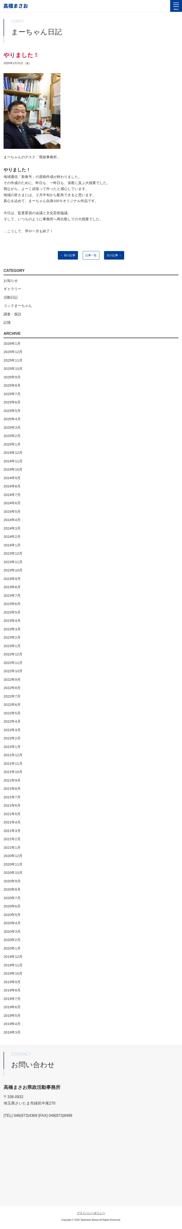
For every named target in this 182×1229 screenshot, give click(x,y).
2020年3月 (12, 931)
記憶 (7, 322)
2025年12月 (13, 352)
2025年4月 (12, 419)
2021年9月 (12, 780)
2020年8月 (12, 889)
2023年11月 (13, 562)
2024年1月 (12, 545)
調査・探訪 (12, 314)
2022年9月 (12, 679)
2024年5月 (12, 511)
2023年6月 (12, 604)
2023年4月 (12, 621)
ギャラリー (12, 289)
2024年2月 (12, 537)
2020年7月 (12, 898)
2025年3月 (12, 427)
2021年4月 (12, 822)
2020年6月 (12, 906)
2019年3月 (12, 1032)
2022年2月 (12, 738)
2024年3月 (12, 528)
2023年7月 (12, 595)
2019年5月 (12, 1015)
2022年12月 (13, 654)
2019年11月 (13, 965)
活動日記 (11, 297)
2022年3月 (12, 730)
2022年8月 (12, 688)
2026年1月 (12, 343)
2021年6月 (12, 805)
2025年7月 (12, 394)
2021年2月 (12, 839)
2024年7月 (12, 495)
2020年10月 (13, 873)
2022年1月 (12, 747)
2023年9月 (12, 579)
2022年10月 (13, 671)
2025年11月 (13, 360)
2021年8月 (12, 789)
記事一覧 (91, 255)
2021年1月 (12, 847)
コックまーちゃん (18, 306)
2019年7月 (12, 999)
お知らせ (11, 281)
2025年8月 (12, 385)
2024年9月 (12, 478)
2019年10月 (13, 973)
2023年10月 (13, 570)
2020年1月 (12, 948)
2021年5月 (12, 814)
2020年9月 (12, 881)
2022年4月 (12, 721)
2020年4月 (12, 923)
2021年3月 (12, 831)
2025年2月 (12, 436)
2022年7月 (12, 696)
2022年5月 (12, 713)
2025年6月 (12, 402)
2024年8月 (12, 486)
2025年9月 (12, 377)
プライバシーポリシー (91, 1213)
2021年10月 (13, 772)
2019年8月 (12, 990)
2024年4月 (12, 520)
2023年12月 (13, 553)
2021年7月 (12, 797)
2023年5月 (12, 612)
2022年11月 (13, 663)
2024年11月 (13, 461)
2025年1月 (12, 444)
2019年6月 (12, 1007)
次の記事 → (114, 255)
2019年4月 (12, 1024)
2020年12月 (13, 856)
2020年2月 (12, 940)
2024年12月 (13, 453)
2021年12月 (13, 755)
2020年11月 (13, 864)
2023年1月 (12, 646)
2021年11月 (13, 763)
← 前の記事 (67, 255)
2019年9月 (12, 982)
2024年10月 (13, 469)
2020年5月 (12, 915)
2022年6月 (12, 705)
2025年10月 (13, 369)
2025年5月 (12, 411)
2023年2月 (12, 637)
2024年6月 (12, 503)
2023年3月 (12, 629)
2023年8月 (12, 587)
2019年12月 (13, 957)
